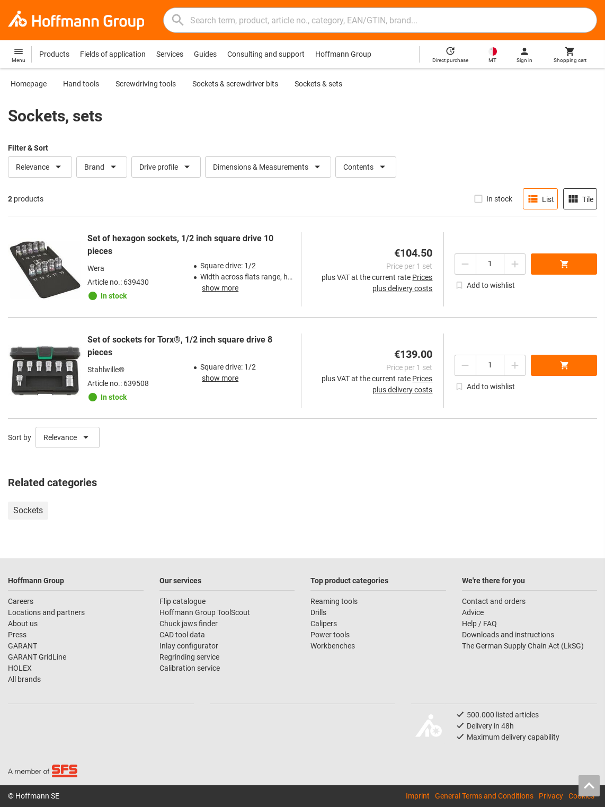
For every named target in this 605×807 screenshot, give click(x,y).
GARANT (22, 646)
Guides (205, 54)
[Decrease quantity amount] (465, 264)
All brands (24, 679)
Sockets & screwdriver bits (235, 84)
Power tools (330, 634)
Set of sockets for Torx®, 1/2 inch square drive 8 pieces (179, 346)
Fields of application (113, 54)
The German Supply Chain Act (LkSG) (523, 646)
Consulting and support (266, 54)
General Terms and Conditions (484, 796)
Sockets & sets (318, 84)
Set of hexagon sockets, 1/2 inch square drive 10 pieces (180, 244)
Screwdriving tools (145, 84)
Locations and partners (46, 612)
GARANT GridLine (37, 657)
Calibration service (189, 668)
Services (169, 54)
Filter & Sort (28, 148)
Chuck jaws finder (188, 623)
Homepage (29, 84)
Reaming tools (334, 601)
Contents (365, 167)
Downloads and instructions (508, 634)
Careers (20, 601)
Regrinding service (189, 657)
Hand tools (81, 84)
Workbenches (332, 646)
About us (23, 623)
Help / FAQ (479, 623)
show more (220, 288)
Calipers (323, 623)
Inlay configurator (188, 646)
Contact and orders (494, 601)
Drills (318, 612)
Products (54, 54)
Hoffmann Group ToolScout (204, 612)
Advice (473, 612)
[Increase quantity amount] (515, 264)
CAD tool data (182, 634)
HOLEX (20, 668)
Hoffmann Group (343, 54)
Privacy (551, 796)
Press (17, 634)
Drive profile (166, 167)
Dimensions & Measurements (268, 167)
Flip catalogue (182, 601)
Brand (101, 167)
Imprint (418, 796)
